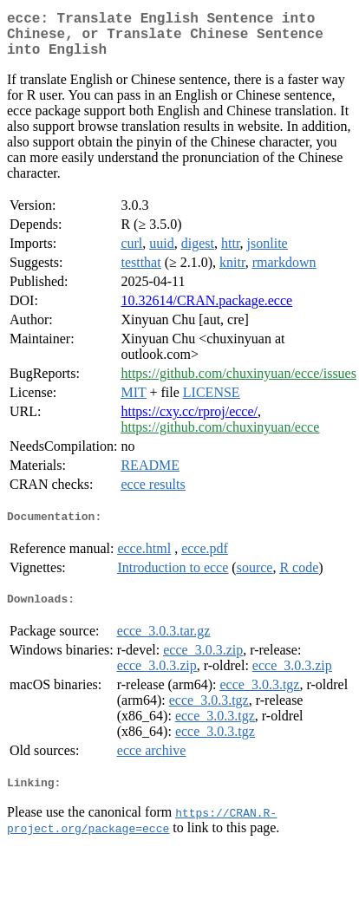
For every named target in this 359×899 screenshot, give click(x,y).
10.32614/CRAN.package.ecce (206, 310)
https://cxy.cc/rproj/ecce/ (189, 421)
